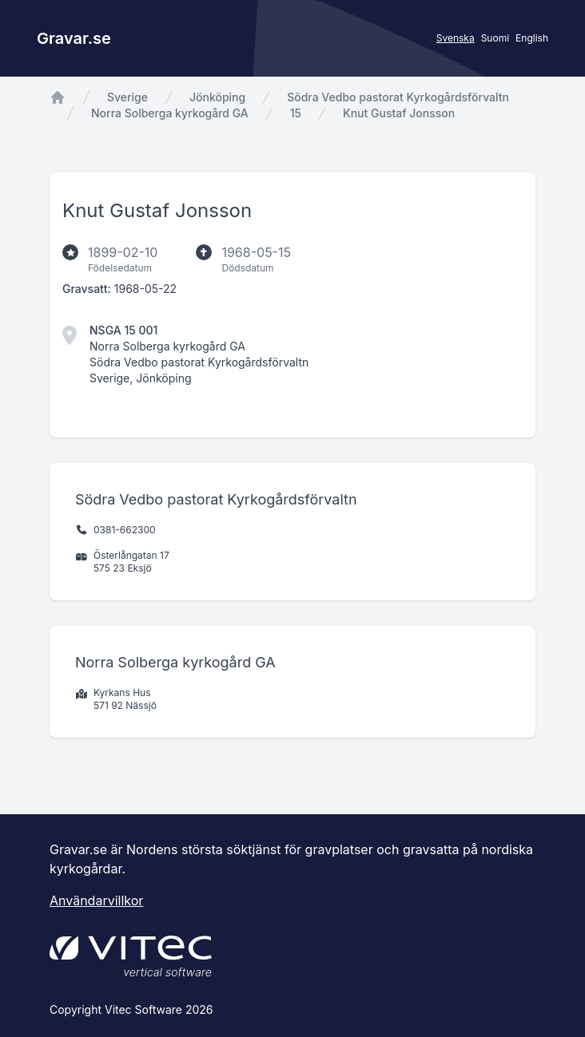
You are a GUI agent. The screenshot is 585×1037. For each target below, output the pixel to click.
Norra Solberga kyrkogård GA (170, 113)
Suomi (495, 38)
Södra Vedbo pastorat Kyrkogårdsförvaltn (398, 97)
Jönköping (217, 97)
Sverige (127, 97)
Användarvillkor (96, 900)
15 (295, 113)
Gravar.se (74, 38)
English (531, 38)
